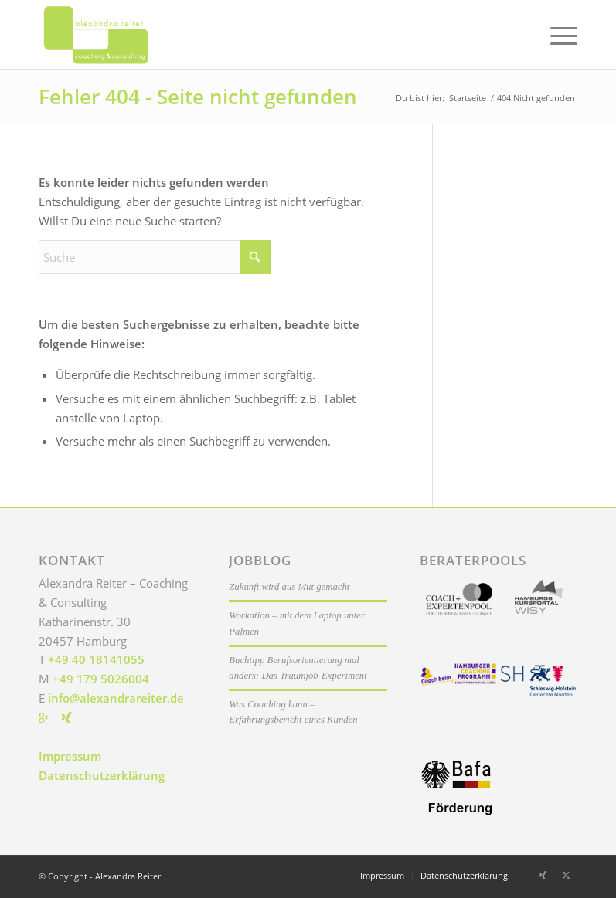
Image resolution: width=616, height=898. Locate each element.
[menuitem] (556, 34)
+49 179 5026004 (101, 678)
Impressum (70, 756)
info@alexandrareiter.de (116, 698)
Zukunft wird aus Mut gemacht (289, 586)
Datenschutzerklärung (102, 775)
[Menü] (556, 34)
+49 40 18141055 (96, 659)
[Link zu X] (565, 874)
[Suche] (155, 257)
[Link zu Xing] (542, 874)
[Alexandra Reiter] (114, 34)
